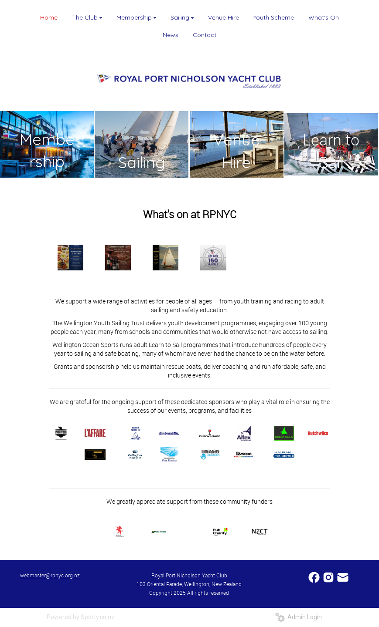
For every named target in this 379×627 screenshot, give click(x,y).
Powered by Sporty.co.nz (81, 617)
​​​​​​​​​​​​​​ (314, 577)
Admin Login (298, 617)
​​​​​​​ (342, 577)
